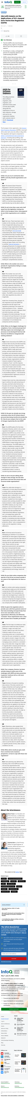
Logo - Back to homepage (8, 2)
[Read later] (21, 36)
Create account (5, 1019)
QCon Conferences (5, 1023)
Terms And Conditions (13, 1095)
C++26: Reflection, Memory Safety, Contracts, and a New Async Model (13, 920)
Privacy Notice (4, 1095)
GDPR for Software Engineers (7, 91)
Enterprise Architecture (8, 886)
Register (17, 2)
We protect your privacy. (6, 961)
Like (8, 36)
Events (2, 1026)
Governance (5, 881)
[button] (14, 958)
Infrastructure (13, 889)
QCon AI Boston (21, 1024)
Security (4, 889)
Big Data (13, 881)
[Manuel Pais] (2, 31)
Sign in (24, 2)
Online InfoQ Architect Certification (20, 1019)
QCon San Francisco (22, 1033)
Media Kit (3, 1038)
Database (14, 891)
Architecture (5, 891)
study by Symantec (14, 244)
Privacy (19, 886)
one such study (17, 231)
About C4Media (4, 1035)
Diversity (3, 1045)
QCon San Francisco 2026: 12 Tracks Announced (10, 909)
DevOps (3, 12)
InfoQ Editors (4, 1031)
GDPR (3, 883)
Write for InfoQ (4, 1028)
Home (2, 1016)
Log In (2, 1021)
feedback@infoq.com (5, 1083)
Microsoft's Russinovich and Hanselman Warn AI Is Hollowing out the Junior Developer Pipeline (13, 914)
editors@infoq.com (5, 1087)
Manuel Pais (6, 31)
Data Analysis (11, 883)
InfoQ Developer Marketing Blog (7, 1041)
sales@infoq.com (18, 1083)
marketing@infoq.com (19, 1087)
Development (6, 905)
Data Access (21, 881)
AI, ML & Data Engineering (15, 878)
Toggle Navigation (2, 2)
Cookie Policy (21, 1095)
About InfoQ (4, 1033)
